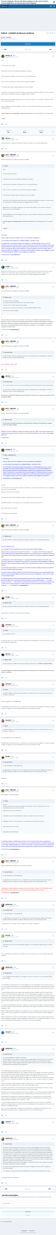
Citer (6, 124)
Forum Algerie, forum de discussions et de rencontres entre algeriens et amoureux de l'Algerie (24, 2)
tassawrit (8, 624)
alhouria (8, 376)
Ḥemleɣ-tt (8, 55)
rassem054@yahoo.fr (14, 329)
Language (24, 1230)
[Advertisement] (19, 20)
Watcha (7, 138)
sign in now (35, 1197)
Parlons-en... (15, 38)
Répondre (28, 44)
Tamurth (8, 1032)
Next (50, 49)
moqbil (7, 266)
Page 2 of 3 (28, 49)
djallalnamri (9, 904)
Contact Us (32, 1230)
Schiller (7, 597)
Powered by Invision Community (28, 1232)
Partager (28, 1211)
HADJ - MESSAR (7, 37)
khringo (7, 935)
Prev (5, 49)
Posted (11, 57)
